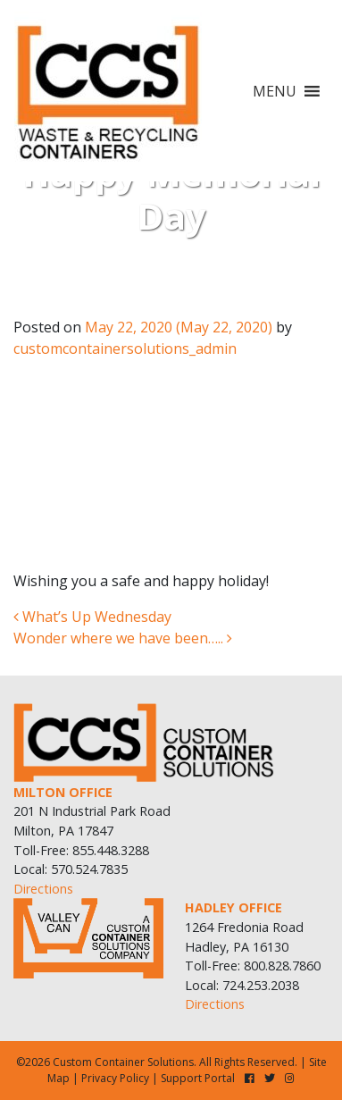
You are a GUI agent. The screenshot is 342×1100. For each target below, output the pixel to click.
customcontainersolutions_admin (125, 348)
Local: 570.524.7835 (70, 869)
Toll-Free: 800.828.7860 (253, 965)
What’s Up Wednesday (92, 616)
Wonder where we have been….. (122, 638)
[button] (274, 91)
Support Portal (198, 1078)
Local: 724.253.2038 (242, 985)
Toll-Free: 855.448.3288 (81, 850)
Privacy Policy (115, 1078)
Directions (43, 888)
